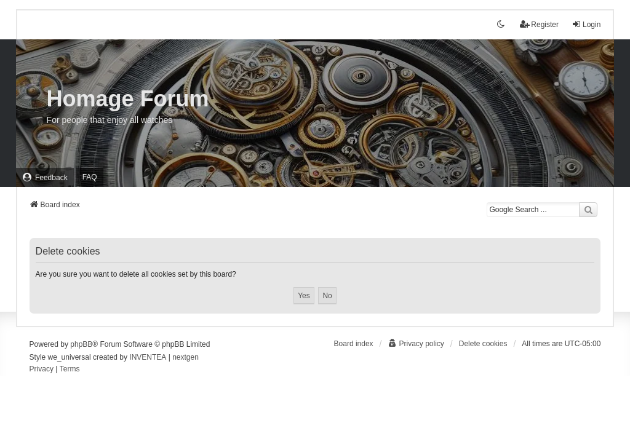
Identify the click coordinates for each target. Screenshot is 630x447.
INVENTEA (147, 357)
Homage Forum (128, 98)
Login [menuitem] (586, 24)
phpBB (81, 344)
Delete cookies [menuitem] (483, 343)
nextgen (185, 357)
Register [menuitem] (539, 24)
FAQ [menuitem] (89, 177)
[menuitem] (45, 177)
